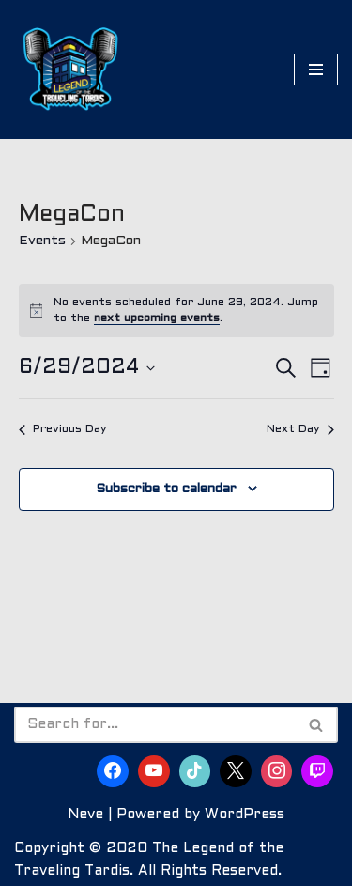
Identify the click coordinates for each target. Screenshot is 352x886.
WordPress (244, 814)
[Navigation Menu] (316, 69)
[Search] (155, 725)
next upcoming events (157, 318)
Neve (85, 814)
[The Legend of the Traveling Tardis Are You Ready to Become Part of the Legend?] (70, 69)
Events (42, 241)
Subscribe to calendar (166, 489)
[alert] (176, 310)
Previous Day (63, 429)
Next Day (300, 429)
